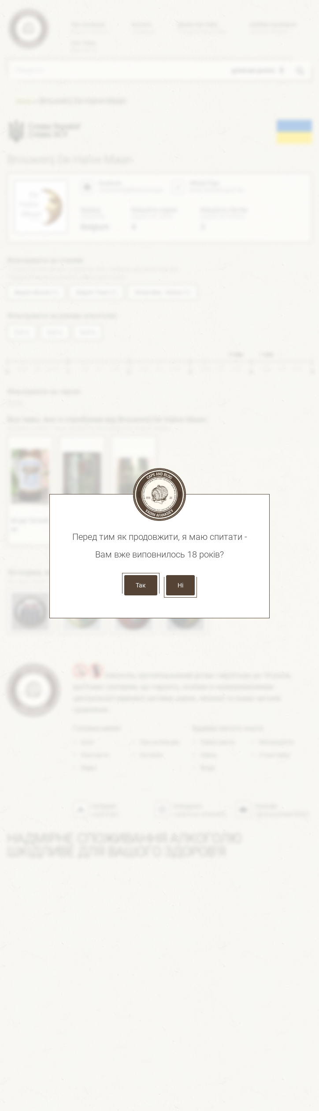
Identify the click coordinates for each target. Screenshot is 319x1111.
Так (141, 585)
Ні (180, 585)
